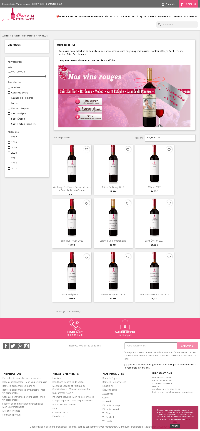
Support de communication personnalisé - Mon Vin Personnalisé (23, 405)
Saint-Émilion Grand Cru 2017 (154, 294)
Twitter (13, 346)
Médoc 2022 (154, 187)
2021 (14, 158)
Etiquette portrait (111, 409)
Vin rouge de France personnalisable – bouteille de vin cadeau (72, 189)
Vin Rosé (106, 401)
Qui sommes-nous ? (62, 392)
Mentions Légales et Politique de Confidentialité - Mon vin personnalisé (71, 387)
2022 (14, 163)
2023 (14, 168)
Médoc (15, 103)
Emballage (164, 16)
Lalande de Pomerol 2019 (113, 240)
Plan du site (58, 416)
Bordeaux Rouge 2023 (71, 240)
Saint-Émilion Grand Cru (23, 123)
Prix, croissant (170, 138)
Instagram (26, 346)
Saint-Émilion (18, 118)
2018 (14, 142)
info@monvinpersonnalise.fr (179, 392)
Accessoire (190, 16)
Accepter (175, 426)
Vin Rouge (14, 44)
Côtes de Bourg (19, 92)
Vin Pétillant (108, 417)
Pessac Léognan (20, 108)
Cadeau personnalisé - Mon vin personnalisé (24, 381)
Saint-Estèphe (18, 113)
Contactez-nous (54, 3)
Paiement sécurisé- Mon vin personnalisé (73, 396)
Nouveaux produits (12, 414)
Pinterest (19, 346)
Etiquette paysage (111, 405)
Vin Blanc (107, 413)
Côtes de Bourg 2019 (113, 187)
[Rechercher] (177, 24)
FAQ (54, 408)
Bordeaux (16, 87)
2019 (14, 147)
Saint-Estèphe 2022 (72, 294)
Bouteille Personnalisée (93, 16)
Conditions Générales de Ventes (68, 381)
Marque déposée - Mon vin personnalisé (72, 400)
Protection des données (64, 404)
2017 (14, 137)
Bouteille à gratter (122, 16)
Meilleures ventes (11, 410)
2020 (14, 152)
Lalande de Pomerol (22, 97)
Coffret (177, 16)
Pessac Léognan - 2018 (113, 294)
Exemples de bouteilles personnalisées (21, 378)
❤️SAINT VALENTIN (66, 16)
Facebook (6, 346)
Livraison (56, 378)
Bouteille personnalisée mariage (18, 385)
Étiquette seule (146, 16)
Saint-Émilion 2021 (154, 240)
